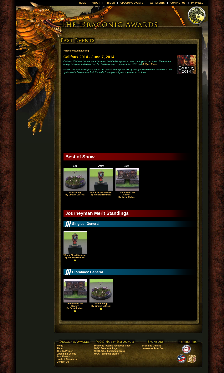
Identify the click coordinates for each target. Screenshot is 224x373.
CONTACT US (178, 3)
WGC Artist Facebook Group (109, 351)
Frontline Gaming (151, 345)
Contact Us (63, 362)
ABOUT (96, 3)
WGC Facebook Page (106, 348)
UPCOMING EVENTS (131, 3)
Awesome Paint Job (153, 348)
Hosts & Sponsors (67, 359)
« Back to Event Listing (76, 50)
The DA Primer (65, 351)
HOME (82, 3)
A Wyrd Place (149, 64)
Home (60, 345)
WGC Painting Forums (106, 353)
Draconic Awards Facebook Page (112, 345)
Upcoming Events (66, 353)
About (60, 348)
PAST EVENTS (157, 3)
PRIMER (110, 3)
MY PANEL (197, 3)
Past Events (63, 356)
